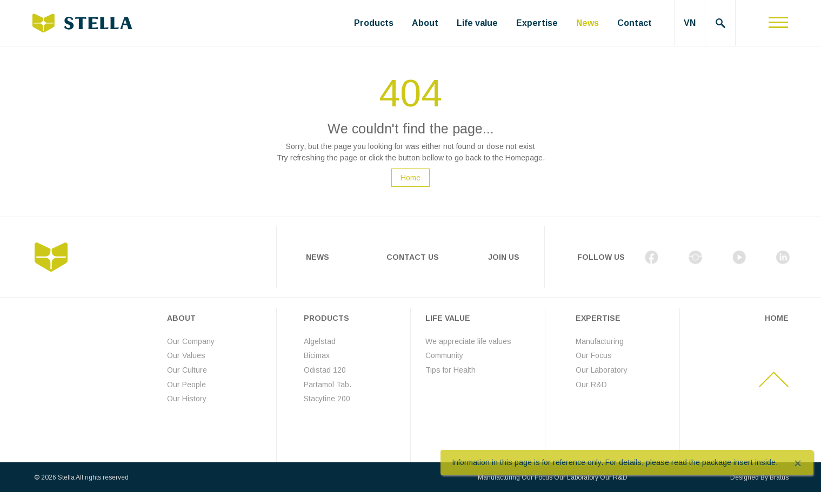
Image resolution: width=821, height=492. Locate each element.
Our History (186, 398)
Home (410, 177)
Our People (186, 384)
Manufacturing (600, 341)
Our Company (191, 341)
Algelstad (320, 341)
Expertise (537, 23)
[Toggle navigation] (778, 23)
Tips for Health (450, 370)
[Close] (797, 463)
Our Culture (187, 370)
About (425, 23)
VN (690, 23)
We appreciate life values (468, 341)
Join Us (503, 257)
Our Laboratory (602, 370)
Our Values (186, 355)
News (587, 23)
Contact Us (412, 257)
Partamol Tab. (327, 384)
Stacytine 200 (327, 398)
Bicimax (317, 355)
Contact (634, 23)
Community (444, 355)
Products (373, 23)
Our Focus (594, 355)
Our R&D (591, 384)
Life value (477, 23)
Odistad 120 (325, 370)
